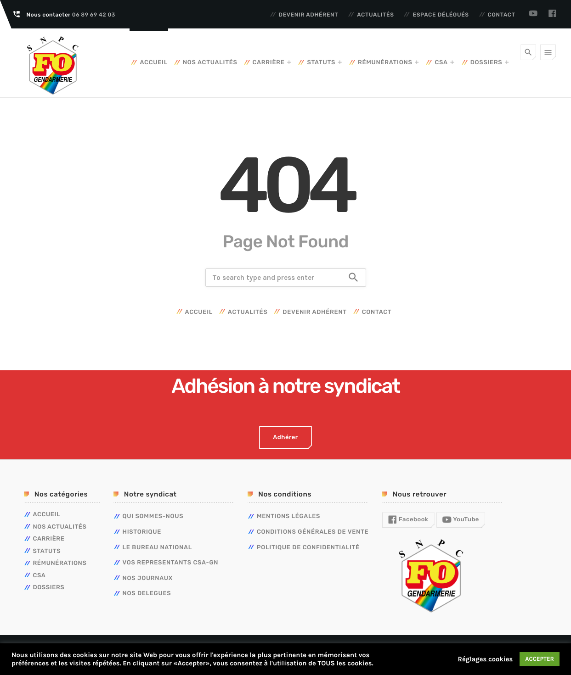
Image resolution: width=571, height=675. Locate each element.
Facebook (408, 519)
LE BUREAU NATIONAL (157, 547)
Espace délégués (441, 14)
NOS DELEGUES (147, 593)
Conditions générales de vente (312, 532)
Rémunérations (385, 62)
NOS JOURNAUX (148, 578)
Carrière (269, 62)
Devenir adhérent (309, 14)
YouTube (460, 519)
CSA (441, 62)
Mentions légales (288, 516)
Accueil (153, 62)
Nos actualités (210, 62)
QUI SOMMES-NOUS (153, 516)
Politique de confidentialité (308, 547)
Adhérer (285, 437)
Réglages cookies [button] (485, 659)
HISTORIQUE (142, 532)
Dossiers (486, 62)
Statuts (321, 62)
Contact (501, 14)
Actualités (375, 14)
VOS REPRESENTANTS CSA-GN (171, 562)
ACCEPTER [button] (539, 659)
